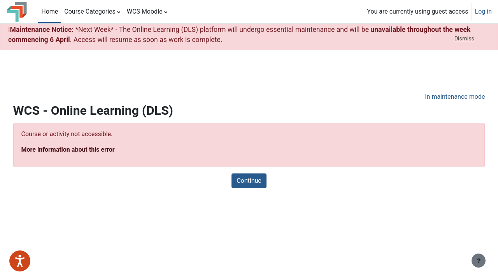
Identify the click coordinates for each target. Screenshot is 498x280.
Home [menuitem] (49, 11)
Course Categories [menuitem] (90, 11)
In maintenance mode (440, 96)
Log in (483, 11)
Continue (249, 180)
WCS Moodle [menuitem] (145, 11)
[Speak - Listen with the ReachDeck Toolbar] (19, 260)
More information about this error (82, 149)
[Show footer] (479, 261)
